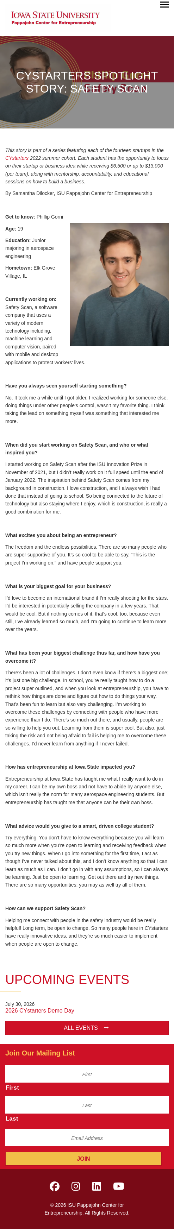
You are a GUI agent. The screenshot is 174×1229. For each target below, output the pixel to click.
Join (83, 1159)
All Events (81, 1028)
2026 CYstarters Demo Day (39, 1011)
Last (12, 1118)
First (12, 1087)
